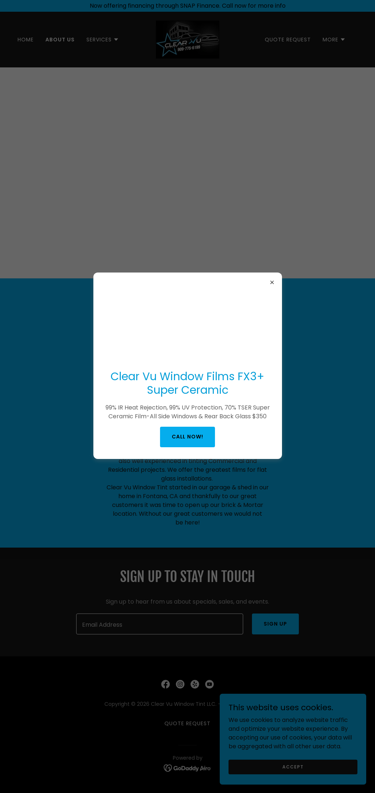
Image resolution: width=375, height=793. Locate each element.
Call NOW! (188, 436)
